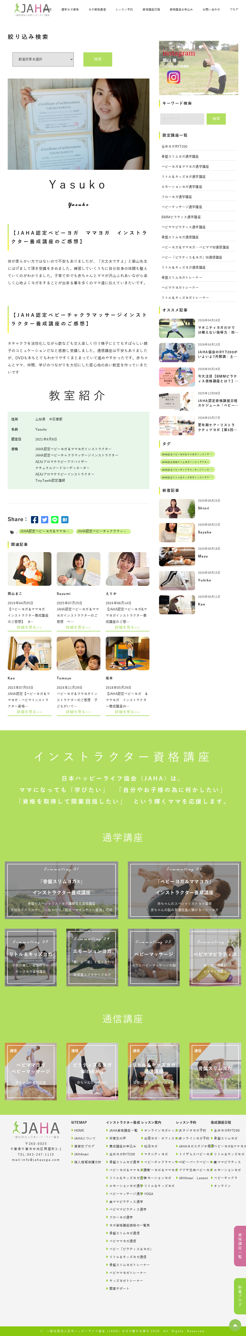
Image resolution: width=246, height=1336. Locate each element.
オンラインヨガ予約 (189, 1138)
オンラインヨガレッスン (154, 1130)
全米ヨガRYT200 (174, 146)
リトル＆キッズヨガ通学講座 (183, 177)
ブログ (234, 9)
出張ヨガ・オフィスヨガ (154, 1138)
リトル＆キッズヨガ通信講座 (183, 267)
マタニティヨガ (154, 1154)
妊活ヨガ (149, 1146)
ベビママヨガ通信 (119, 1241)
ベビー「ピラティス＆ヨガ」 (119, 1249)
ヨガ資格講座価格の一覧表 (119, 1225)
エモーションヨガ (154, 1178)
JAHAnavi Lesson (189, 1178)
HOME (47, 9)
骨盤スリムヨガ (223, 1138)
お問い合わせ (211, 9)
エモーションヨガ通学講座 (181, 187)
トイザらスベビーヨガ (189, 1154)
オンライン (221, 1186)
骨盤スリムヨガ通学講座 (180, 157)
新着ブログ (240, 1296)
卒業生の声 (116, 1138)
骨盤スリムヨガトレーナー (181, 278)
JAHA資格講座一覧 (119, 1130)
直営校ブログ (83, 1146)
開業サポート (117, 1289)
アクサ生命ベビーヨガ (189, 1170)
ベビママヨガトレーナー (180, 288)
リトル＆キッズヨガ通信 (119, 1257)
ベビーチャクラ (223, 1178)
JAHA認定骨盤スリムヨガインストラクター (185, 462)
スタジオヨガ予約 (189, 1130)
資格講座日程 (151, 9)
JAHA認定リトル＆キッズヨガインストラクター (188, 477)
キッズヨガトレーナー (119, 1281)
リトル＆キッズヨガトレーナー (185, 298)
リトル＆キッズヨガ (154, 1186)
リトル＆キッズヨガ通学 (119, 1178)
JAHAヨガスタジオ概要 (189, 1146)
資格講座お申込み (181, 9)
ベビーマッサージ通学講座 (181, 207)
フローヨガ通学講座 (176, 197)
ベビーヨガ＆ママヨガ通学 (119, 1170)
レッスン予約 (124, 9)
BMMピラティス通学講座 (181, 217)
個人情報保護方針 (84, 1162)
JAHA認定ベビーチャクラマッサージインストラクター (104, 531)
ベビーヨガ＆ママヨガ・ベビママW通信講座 (195, 247)
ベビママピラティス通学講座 (183, 227)
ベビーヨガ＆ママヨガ (154, 1170)
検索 (98, 59)
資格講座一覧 (240, 1246)
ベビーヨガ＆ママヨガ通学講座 (185, 167)
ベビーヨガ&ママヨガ (223, 1146)
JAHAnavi (80, 1154)
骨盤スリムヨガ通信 (119, 1233)
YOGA (147, 1194)
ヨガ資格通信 (97, 9)
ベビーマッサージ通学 (119, 1194)
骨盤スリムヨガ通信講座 (180, 237)
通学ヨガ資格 (70, 9)
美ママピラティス (223, 1162)
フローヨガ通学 (119, 1217)
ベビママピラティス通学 (119, 1209)
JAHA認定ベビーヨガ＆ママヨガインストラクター (47, 531)
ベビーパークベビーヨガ (189, 1162)
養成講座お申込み (119, 1146)
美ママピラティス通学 (119, 1202)
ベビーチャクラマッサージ (154, 1162)
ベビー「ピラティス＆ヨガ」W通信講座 (191, 257)
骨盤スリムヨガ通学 (119, 1162)
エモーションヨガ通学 (119, 1186)
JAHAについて (83, 1138)
